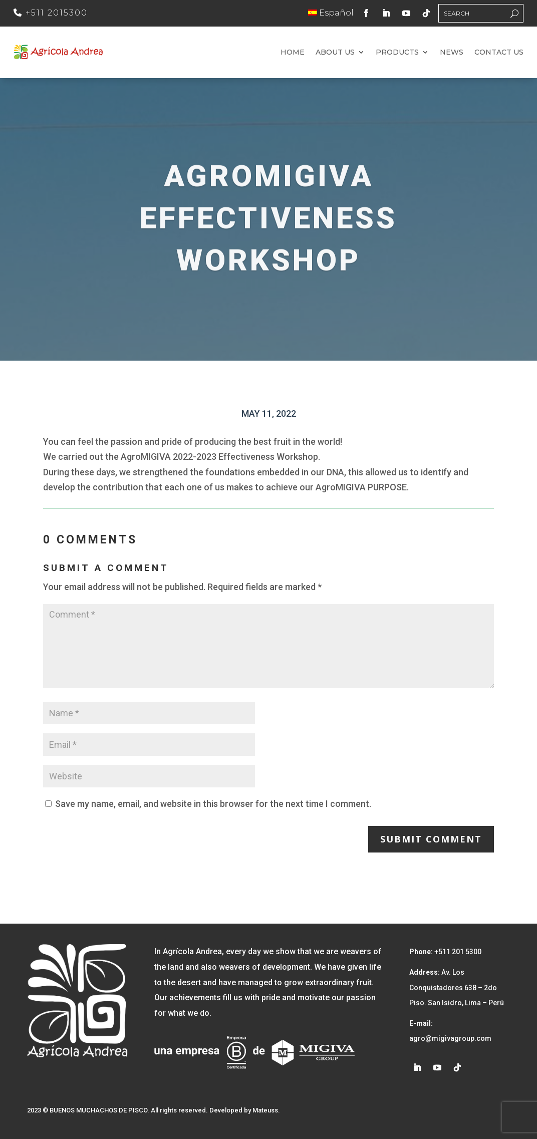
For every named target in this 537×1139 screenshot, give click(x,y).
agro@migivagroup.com (450, 1038)
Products (397, 53)
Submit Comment (431, 839)
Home (293, 53)
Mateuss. (266, 1110)
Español (331, 13)
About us (335, 53)
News (451, 53)
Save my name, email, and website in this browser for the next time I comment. (213, 803)
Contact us (498, 53)
